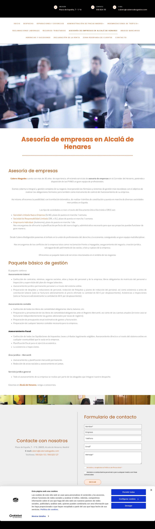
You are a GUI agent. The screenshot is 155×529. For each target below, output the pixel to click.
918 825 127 (53, 455)
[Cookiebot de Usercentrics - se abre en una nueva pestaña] (15, 524)
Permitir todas (129, 500)
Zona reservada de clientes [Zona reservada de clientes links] (97, 38)
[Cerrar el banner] (151, 498)
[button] (55, 7)
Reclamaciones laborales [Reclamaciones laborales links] (28, 31)
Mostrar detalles (39, 524)
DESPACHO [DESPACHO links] (29, 24)
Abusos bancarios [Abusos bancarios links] (127, 31)
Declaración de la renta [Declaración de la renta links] (67, 38)
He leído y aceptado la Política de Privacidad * (104, 468)
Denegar (128, 514)
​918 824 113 (40, 455)
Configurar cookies (128, 507)
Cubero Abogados (19, 179)
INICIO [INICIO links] (18, 24)
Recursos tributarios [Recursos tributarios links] (56, 31)
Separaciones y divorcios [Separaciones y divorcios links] (51, 24)
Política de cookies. (49, 518)
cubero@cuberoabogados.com (45, 451)
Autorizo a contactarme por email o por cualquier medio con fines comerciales (110, 474)
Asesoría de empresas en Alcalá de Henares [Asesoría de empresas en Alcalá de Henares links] (93, 31)
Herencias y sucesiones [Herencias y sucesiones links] (39, 38)
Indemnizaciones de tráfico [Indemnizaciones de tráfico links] (121, 24)
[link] (87, 24)
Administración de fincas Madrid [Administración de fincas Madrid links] (85, 24)
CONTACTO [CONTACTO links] (120, 38)
